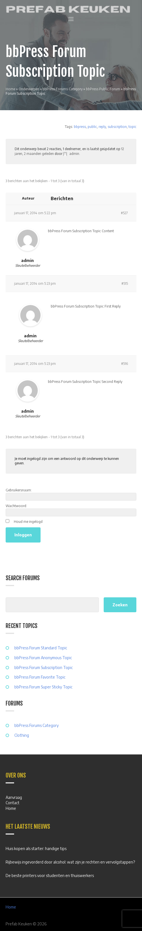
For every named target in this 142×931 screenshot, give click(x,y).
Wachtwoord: (16, 506)
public (92, 127)
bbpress (80, 127)
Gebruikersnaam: (19, 490)
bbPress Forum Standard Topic (40, 647)
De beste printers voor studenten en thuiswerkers (50, 875)
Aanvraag (14, 797)
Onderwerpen (29, 89)
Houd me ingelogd (28, 521)
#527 (124, 213)
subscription (117, 127)
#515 (124, 283)
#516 (124, 363)
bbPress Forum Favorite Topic (39, 677)
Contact (12, 802)
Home (10, 89)
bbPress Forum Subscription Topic (43, 667)
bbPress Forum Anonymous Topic (43, 657)
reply (102, 127)
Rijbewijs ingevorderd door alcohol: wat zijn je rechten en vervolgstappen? (70, 862)
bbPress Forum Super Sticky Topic (43, 686)
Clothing (21, 735)
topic (132, 127)
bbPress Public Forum (103, 89)
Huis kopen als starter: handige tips (36, 848)
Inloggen (23, 534)
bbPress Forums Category (63, 89)
